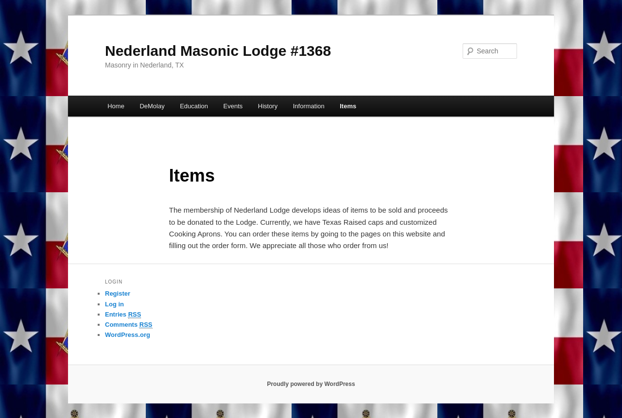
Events (233, 106)
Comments (129, 325)
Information (309, 106)
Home (115, 106)
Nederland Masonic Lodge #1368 (218, 51)
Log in (114, 304)
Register (117, 293)
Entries (123, 314)
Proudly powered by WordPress (311, 384)
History (267, 106)
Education (194, 106)
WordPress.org (127, 334)
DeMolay (151, 106)
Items (348, 106)
